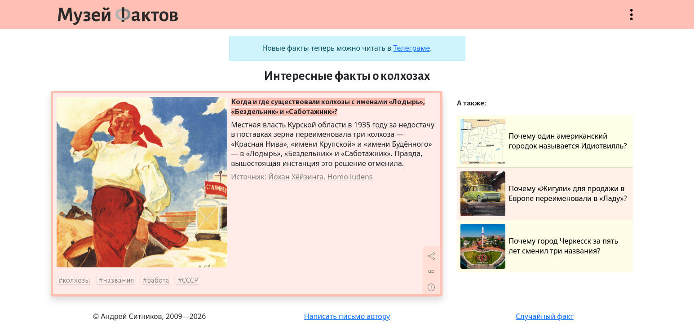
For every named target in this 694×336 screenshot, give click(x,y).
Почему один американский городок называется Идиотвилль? (543, 141)
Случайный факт (545, 316)
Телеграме (411, 48)
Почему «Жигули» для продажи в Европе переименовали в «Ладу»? (543, 193)
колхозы (76, 280)
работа (158, 280)
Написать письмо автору (347, 316)
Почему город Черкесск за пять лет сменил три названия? (539, 246)
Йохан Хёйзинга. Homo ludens (320, 177)
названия (118, 280)
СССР (190, 280)
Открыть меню (631, 19)
